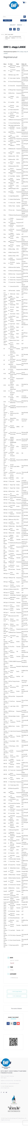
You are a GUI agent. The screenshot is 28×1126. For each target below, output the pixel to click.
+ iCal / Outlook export (17, 996)
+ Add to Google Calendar (17, 991)
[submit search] (24, 17)
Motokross (14, 977)
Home (6, 36)
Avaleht (2, 34)
